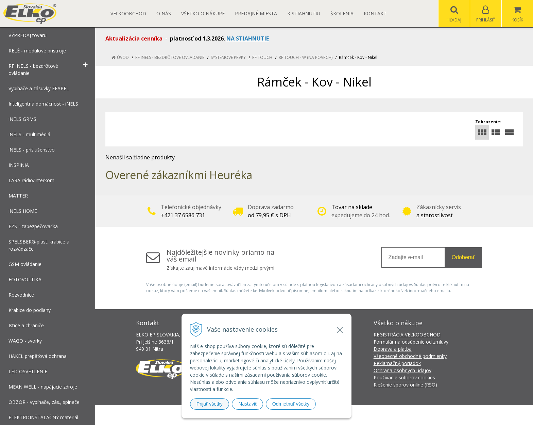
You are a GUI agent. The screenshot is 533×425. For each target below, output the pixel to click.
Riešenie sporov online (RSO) (405, 384)
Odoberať (463, 257)
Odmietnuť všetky (291, 404)
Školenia (342, 13)
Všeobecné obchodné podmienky (410, 356)
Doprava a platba (393, 349)
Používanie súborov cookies (404, 377)
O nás (163, 13)
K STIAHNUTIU (303, 13)
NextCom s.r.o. (388, 415)
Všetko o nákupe (203, 13)
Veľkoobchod (128, 13)
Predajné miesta (256, 13)
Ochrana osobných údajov (402, 370)
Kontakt (375, 13)
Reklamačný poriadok (397, 363)
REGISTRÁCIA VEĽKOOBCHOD (407, 334)
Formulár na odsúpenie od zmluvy (411, 342)
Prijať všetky (209, 404)
